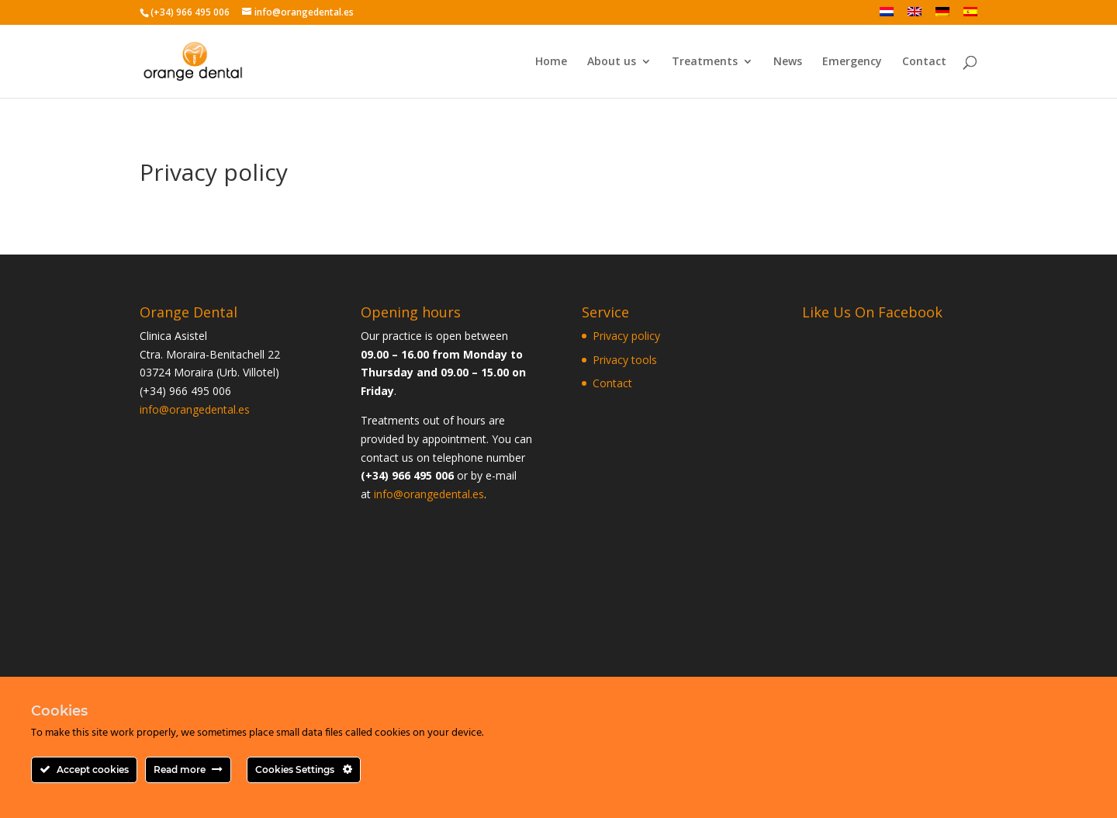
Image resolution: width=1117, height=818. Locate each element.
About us (611, 62)
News (787, 62)
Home (551, 62)
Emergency (852, 62)
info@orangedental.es (195, 409)
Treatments (705, 62)
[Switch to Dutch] (887, 16)
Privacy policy (626, 335)
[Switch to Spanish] (970, 16)
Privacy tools (625, 359)
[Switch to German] (942, 16)
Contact (924, 62)
